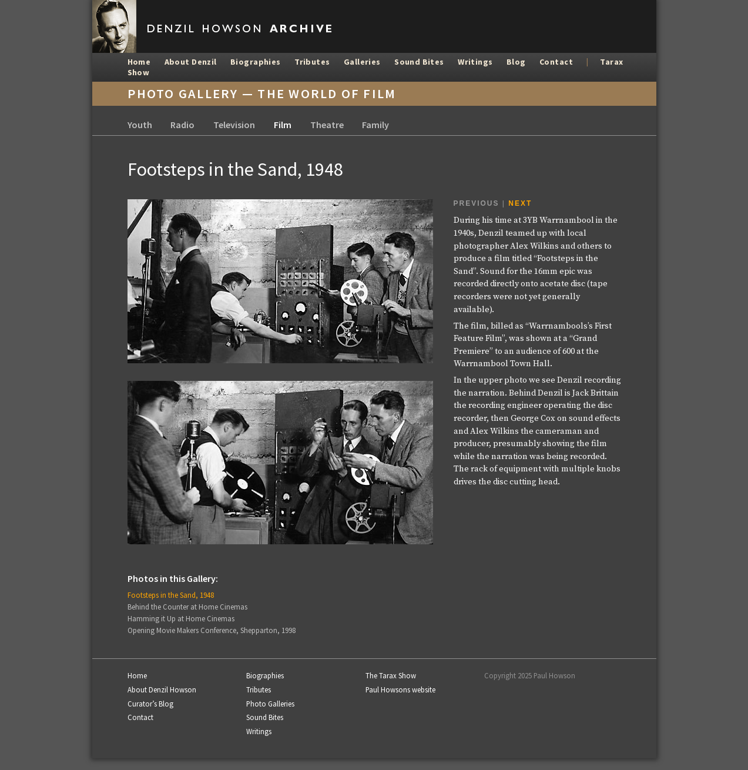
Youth (140, 124)
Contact (556, 61)
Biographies (255, 61)
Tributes (312, 61)
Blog (516, 61)
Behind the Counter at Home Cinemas (187, 606)
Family (375, 124)
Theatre (327, 124)
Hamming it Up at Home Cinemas (181, 618)
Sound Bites (419, 61)
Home (139, 61)
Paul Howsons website (400, 689)
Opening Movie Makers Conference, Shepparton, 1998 (212, 630)
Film (282, 124)
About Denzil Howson (162, 689)
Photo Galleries (270, 703)
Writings (475, 61)
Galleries (362, 61)
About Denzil (191, 61)
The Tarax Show (390, 675)
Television (234, 124)
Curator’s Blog (150, 703)
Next (520, 203)
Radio (182, 124)
